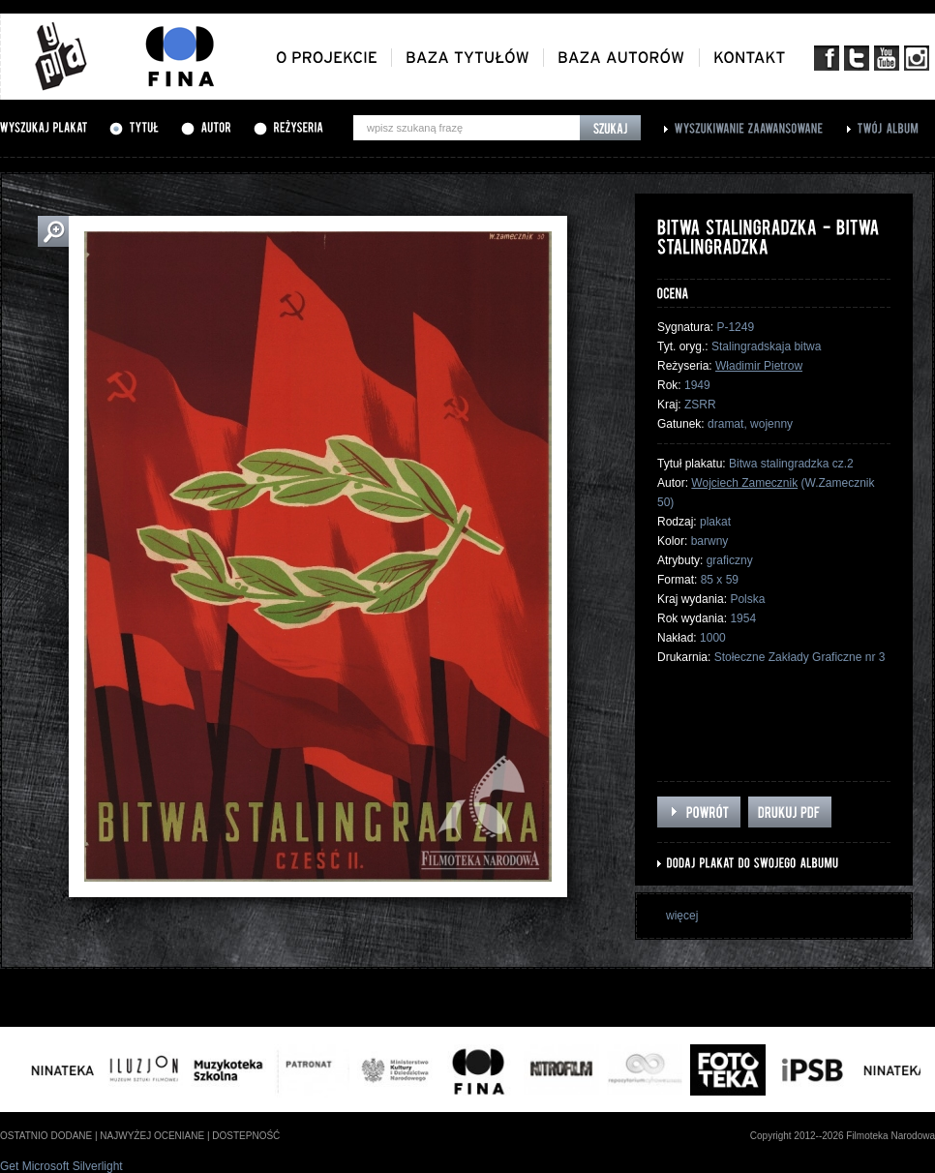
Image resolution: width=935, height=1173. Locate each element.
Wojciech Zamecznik (744, 483)
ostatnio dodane (46, 1135)
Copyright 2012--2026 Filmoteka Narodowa (842, 1135)
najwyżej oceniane (152, 1135)
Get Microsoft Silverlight (61, 1166)
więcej (682, 915)
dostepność (246, 1135)
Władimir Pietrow (758, 366)
